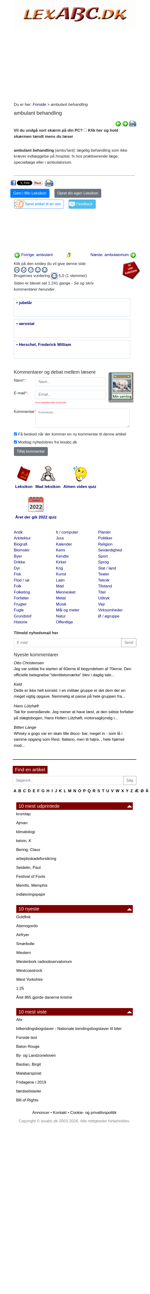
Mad (60, 586)
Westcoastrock (29, 970)
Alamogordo (27, 926)
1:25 (20, 988)
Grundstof (23, 616)
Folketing (22, 592)
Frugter (20, 604)
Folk (17, 586)
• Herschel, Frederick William (43, 345)
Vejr (101, 604)
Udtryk (104, 598)
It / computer (67, 532)
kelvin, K (23, 841)
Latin (60, 580)
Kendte (62, 556)
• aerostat (25, 324)
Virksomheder (110, 610)
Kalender (64, 544)
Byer (18, 556)
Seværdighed (110, 550)
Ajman (22, 823)
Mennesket (66, 592)
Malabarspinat (28, 1073)
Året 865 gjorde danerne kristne (44, 997)
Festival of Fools (30, 876)
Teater (103, 574)
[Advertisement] (74, 64)
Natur (61, 616)
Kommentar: (23, 411)
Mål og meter (67, 610)
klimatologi (25, 832)
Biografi (21, 544)
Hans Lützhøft (26, 706)
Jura (60, 538)
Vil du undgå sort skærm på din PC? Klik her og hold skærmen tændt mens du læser (66, 133)
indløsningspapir (30, 894)
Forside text (26, 1037)
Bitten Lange (25, 727)
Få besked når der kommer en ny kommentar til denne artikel (72, 434)
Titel (102, 592)
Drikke (19, 562)
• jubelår (24, 303)
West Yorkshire (29, 979)
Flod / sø (21, 580)
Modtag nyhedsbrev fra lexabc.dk (47, 442)
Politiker (105, 538)
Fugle (19, 610)
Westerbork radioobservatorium (44, 961)
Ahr (19, 1019)
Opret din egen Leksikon (77, 193)
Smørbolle (25, 944)
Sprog (103, 562)
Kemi (60, 550)
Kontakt (60, 1112)
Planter (104, 532)
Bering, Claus (28, 849)
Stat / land (107, 568)
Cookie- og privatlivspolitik (93, 1112)
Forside (39, 104)
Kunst (61, 574)
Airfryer (22, 935)
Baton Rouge (28, 1046)
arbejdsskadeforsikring (36, 858)
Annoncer (40, 1112)
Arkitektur (22, 538)
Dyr (17, 568)
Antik (18, 532)
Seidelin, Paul (28, 867)
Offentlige (64, 622)
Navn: (20, 380)
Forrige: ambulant (33, 255)
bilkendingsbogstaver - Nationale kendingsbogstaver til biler (69, 1028)
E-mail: (21, 393)
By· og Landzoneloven (36, 1055)
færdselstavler (28, 1091)
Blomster (22, 550)
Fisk (17, 574)
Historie (21, 622)
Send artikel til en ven (43, 204)
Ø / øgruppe (109, 616)
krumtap (23, 814)
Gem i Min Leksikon (30, 193)
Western (23, 952)
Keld (18, 684)
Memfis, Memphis (32, 885)
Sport (103, 556)
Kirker (61, 562)
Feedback (84, 204)
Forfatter (21, 598)
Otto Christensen (29, 663)
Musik (61, 604)
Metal (61, 598)
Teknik (103, 580)
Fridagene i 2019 (31, 1082)
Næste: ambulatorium (113, 255)
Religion (105, 544)
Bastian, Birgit (28, 1064)
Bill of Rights (27, 1100)
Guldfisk (23, 917)
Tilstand (105, 586)
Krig (59, 568)
